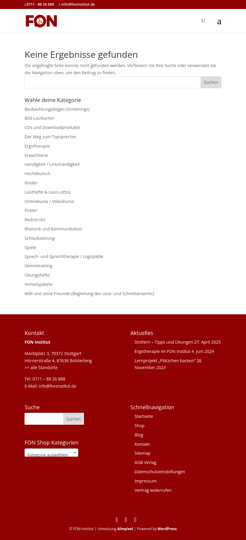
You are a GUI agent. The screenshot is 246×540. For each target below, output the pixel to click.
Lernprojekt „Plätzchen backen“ (165, 360)
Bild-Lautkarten (39, 118)
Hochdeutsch (37, 173)
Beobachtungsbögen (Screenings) (57, 109)
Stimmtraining (38, 266)
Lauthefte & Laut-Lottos (48, 192)
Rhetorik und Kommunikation (53, 229)
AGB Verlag (145, 462)
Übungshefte (37, 275)
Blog (139, 435)
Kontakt (142, 444)
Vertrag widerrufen (153, 490)
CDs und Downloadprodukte (52, 127)
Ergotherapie (37, 146)
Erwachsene (36, 155)
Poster (31, 210)
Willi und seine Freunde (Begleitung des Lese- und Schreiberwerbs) (89, 293)
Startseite (144, 416)
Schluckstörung (39, 238)
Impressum (146, 481)
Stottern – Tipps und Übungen (164, 342)
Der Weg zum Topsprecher (51, 136)
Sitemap (142, 453)
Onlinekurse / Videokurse (49, 201)
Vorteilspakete (39, 284)
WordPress (167, 528)
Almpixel (125, 528)
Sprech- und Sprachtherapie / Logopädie (64, 256)
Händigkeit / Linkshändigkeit (52, 164)
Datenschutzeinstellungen (160, 471)
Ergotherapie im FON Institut (162, 351)
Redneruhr (35, 219)
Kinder (31, 183)
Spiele (30, 247)
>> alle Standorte (41, 367)
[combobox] (51, 452)
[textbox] (51, 455)
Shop (139, 425)
